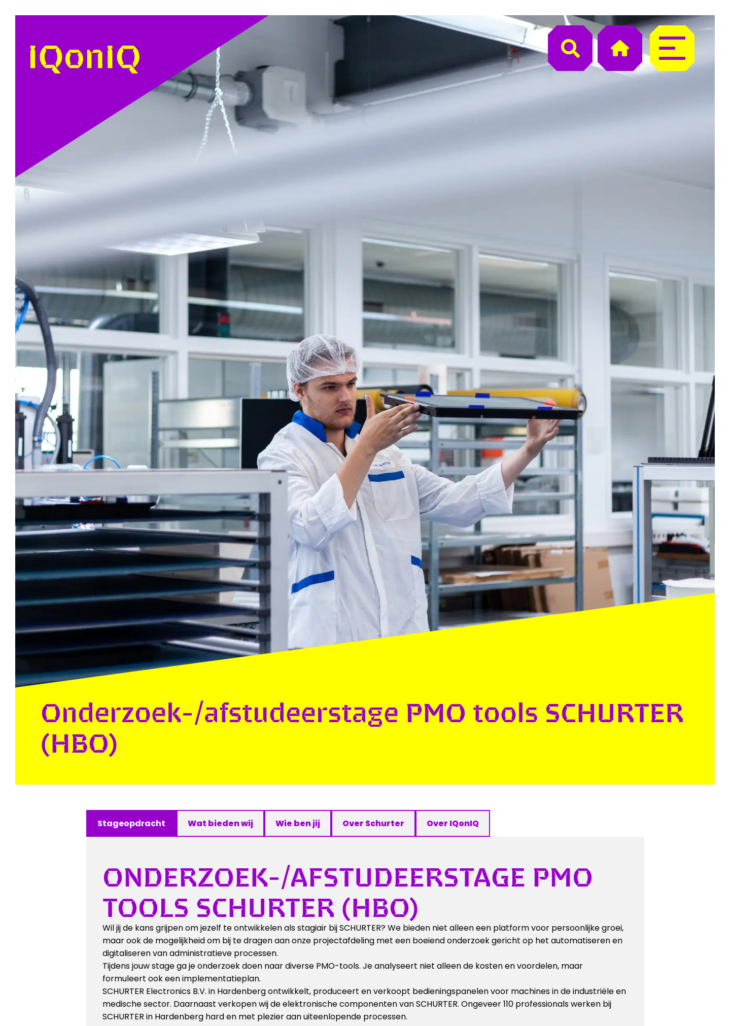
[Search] (570, 48)
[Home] (620, 48)
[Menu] (672, 48)
